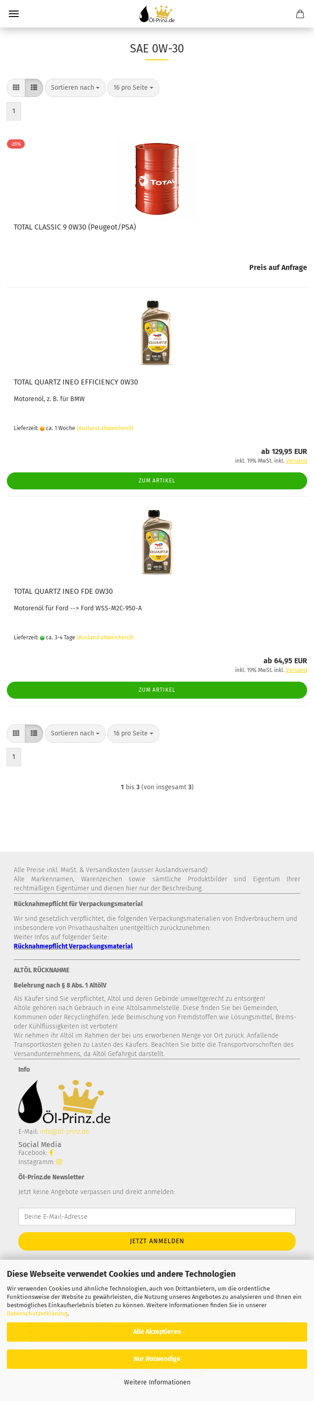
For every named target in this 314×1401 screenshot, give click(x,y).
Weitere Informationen (157, 1382)
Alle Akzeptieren (157, 1332)
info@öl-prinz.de (64, 1132)
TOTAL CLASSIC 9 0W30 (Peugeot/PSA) (75, 227)
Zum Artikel (157, 480)
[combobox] (75, 88)
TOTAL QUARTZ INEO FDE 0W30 (63, 591)
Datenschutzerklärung (37, 1313)
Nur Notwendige (157, 1359)
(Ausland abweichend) (105, 428)
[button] (16, 88)
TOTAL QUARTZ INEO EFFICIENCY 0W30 (76, 382)
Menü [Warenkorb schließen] (14, 13)
